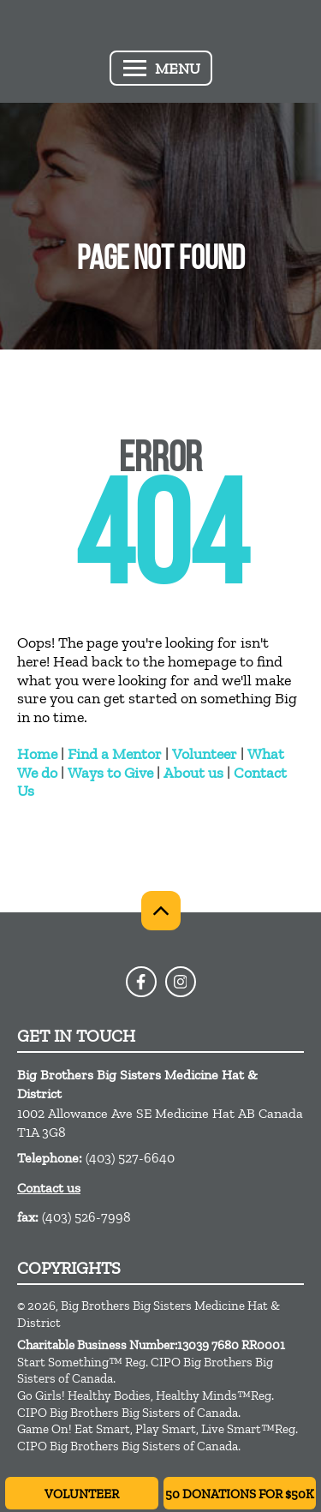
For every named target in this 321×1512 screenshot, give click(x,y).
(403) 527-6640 (130, 1158)
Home (37, 753)
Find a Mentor (115, 753)
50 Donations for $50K (239, 1494)
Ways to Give (110, 772)
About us (193, 772)
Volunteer (204, 753)
